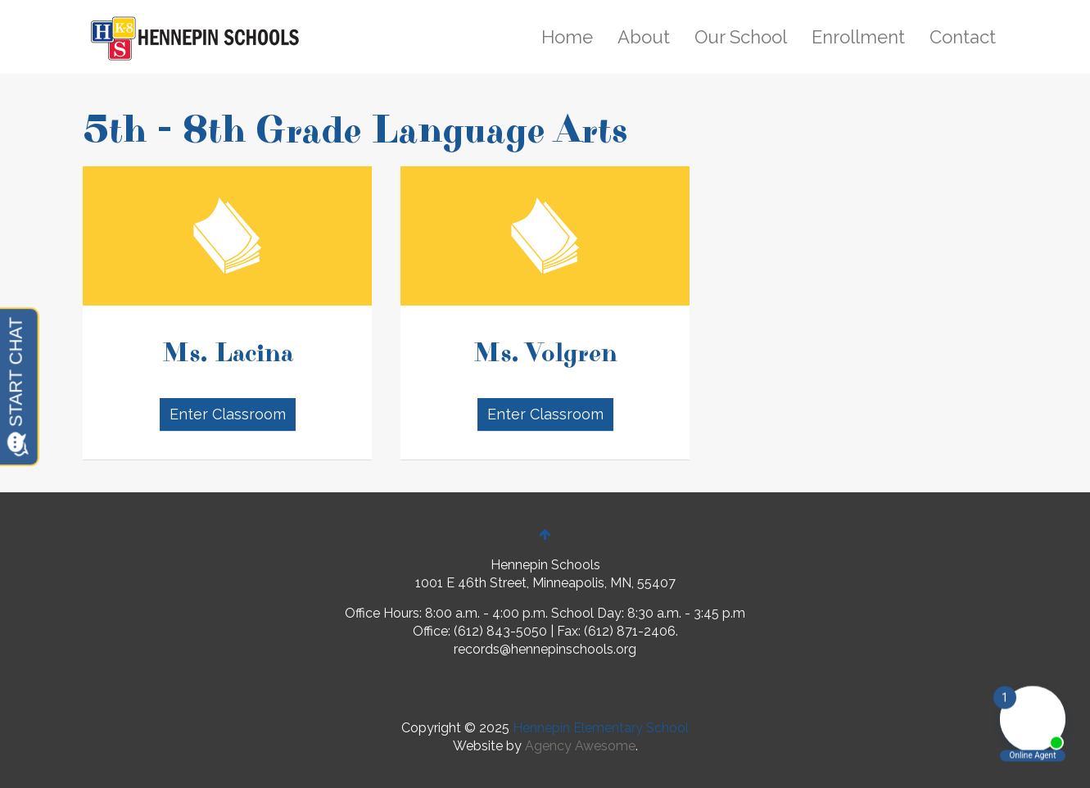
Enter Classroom (227, 414)
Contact (962, 37)
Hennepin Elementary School (601, 728)
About (643, 37)
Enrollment (858, 37)
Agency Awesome (580, 746)
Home (567, 37)
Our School (740, 37)
